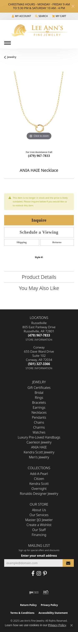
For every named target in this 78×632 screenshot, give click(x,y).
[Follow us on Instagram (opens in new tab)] (39, 573)
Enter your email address (39, 556)
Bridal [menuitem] (39, 392)
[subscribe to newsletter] (68, 563)
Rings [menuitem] (39, 397)
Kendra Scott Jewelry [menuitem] (39, 452)
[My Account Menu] (21, 16)
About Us (39, 510)
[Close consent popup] (71, 625)
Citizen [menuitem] (39, 478)
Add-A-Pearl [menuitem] (39, 473)
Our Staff (39, 529)
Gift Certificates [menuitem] (39, 387)
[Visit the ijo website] (33, 592)
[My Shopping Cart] (59, 16)
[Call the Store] (39, 335)
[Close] (73, 6)
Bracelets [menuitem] (39, 402)
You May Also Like (39, 288)
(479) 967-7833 (39, 155)
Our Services (39, 515)
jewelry (11, 57)
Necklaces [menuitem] (38, 412)
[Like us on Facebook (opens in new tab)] (33, 573)
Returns (57, 242)
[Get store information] (39, 339)
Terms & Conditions (22, 613)
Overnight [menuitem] (39, 488)
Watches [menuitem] (39, 432)
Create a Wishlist (39, 525)
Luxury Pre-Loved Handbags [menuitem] (39, 437)
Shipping (21, 242)
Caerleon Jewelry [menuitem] (38, 442)
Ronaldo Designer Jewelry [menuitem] (39, 493)
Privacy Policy (49, 605)
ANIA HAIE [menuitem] (39, 447)
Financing (39, 534)
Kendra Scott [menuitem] (39, 483)
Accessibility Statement (53, 613)
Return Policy (28, 605)
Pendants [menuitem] (39, 417)
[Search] (41, 16)
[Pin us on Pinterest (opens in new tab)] (45, 573)
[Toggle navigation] (7, 43)
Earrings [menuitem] (39, 407)
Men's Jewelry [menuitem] (39, 457)
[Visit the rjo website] (46, 592)
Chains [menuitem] (39, 422)
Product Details (39, 276)
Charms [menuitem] (39, 427)
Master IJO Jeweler (39, 520)
